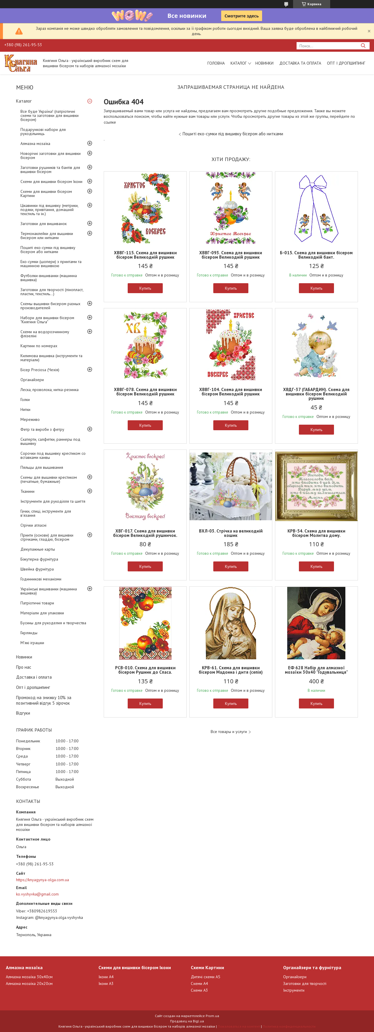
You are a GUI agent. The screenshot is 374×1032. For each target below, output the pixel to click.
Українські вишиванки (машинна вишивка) (48, 591)
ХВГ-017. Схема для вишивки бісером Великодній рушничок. (145, 533)
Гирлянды (28, 632)
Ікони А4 (106, 976)
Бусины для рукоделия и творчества (53, 622)
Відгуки (23, 713)
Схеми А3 (199, 990)
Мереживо (30, 419)
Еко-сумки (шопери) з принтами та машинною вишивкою (51, 263)
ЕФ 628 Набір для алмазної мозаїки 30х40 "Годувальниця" (316, 669)
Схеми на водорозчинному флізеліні (44, 333)
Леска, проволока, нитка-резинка (49, 389)
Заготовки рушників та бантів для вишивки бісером (50, 169)
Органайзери (32, 379)
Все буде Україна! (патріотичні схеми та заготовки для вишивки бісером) (49, 115)
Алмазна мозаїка (35, 143)
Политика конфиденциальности (289, 1026)
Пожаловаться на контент (239, 1026)
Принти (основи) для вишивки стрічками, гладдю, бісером (46, 537)
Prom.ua (212, 1016)
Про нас (23, 667)
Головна (216, 63)
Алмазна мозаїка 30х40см (29, 976)
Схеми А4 (199, 983)
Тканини (27, 491)
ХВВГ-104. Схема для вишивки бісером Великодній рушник (230, 391)
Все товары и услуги (229, 731)
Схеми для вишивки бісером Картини (46, 193)
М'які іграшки (32, 642)
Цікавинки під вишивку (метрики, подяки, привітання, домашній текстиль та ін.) (49, 209)
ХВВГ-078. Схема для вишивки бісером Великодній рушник (145, 391)
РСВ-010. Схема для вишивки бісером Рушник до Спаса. (145, 669)
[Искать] (363, 45)
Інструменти (293, 990)
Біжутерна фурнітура (39, 559)
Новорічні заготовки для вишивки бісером (50, 155)
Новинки (264, 63)
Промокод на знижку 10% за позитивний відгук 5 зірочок (43, 700)
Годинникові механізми (40, 579)
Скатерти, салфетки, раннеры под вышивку (50, 441)
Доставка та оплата (300, 63)
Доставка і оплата (34, 677)
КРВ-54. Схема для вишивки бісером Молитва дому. (316, 533)
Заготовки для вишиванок (43, 223)
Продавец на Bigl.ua (187, 1021)
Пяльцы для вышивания (41, 467)
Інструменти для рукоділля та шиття (52, 501)
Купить (145, 288)
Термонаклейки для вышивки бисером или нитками (46, 235)
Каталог (239, 63)
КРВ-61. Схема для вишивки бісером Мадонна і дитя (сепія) (231, 669)
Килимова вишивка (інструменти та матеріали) (51, 357)
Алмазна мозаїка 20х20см (29, 983)
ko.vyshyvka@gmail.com (37, 894)
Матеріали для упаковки (42, 613)
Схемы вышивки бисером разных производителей (50, 305)
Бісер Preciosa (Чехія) (39, 369)
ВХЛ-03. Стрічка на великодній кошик (231, 533)
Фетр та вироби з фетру (42, 429)
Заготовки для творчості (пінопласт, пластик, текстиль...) (51, 291)
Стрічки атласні (33, 525)
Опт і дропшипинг (346, 63)
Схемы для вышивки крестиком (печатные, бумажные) (48, 479)
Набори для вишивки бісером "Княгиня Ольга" (47, 319)
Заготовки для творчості (304, 983)
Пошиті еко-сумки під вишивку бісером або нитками (47, 249)
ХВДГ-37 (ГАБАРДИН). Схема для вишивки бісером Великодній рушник (316, 393)
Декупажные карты (37, 549)
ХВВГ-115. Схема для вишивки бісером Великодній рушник (145, 254)
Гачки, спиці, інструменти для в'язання (45, 513)
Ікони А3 (106, 983)
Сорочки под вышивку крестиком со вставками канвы (53, 455)
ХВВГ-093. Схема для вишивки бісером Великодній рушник (230, 254)
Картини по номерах (38, 345)
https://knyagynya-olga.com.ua (42, 879)
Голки (25, 399)
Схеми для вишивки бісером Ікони (51, 181)
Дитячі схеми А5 (205, 976)
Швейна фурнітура (37, 569)
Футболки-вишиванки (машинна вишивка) (48, 277)
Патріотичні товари (37, 603)
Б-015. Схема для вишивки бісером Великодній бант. (316, 254)
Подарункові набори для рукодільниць (43, 131)
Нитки (25, 409)
